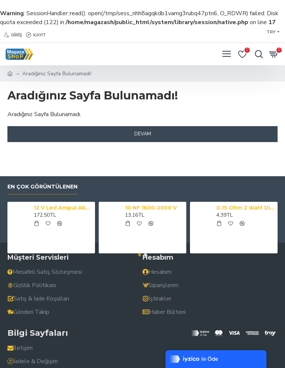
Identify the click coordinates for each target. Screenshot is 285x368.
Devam (142, 134)
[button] (139, 254)
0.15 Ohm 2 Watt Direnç (245, 207)
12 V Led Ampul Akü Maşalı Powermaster (63, 207)
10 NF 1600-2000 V (151, 207)
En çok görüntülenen (42, 187)
